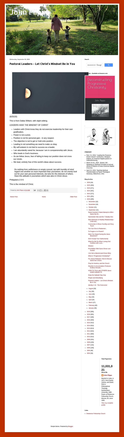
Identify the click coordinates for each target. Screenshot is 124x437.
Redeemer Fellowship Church (95, 413)
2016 (88, 320)
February (92, 305)
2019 (88, 311)
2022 (88, 193)
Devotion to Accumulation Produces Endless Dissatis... (99, 267)
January (91, 308)
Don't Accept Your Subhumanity (98, 239)
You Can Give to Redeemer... (97, 228)
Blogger (70, 426)
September (92, 210)
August (91, 288)
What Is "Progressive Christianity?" (99, 256)
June (90, 294)
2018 (88, 314)
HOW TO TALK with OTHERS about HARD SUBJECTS (99, 271)
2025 (88, 185)
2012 (88, 331)
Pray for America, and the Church (98, 263)
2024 (88, 188)
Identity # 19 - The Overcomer (97, 285)
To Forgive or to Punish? (96, 231)
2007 (88, 345)
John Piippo (30, 12)
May (90, 297)
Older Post (73, 197)
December (92, 201)
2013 (88, 328)
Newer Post (14, 197)
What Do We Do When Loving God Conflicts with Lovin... (99, 242)
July (90, 291)
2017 (88, 317)
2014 (88, 325)
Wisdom (90, 246)
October (91, 207)
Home (44, 197)
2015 (88, 323)
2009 (88, 339)
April (90, 300)
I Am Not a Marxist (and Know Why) (99, 253)
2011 (88, 334)
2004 (88, 353)
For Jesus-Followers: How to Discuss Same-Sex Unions (100, 259)
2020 (88, 199)
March (91, 302)
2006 (88, 348)
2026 (88, 182)
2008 (88, 342)
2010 (88, 336)
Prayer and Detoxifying (95, 278)
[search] (94, 65)
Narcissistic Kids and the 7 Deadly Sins (100, 217)
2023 (88, 191)
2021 (88, 196)
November (92, 204)
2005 (88, 350)
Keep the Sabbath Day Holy (97, 275)
